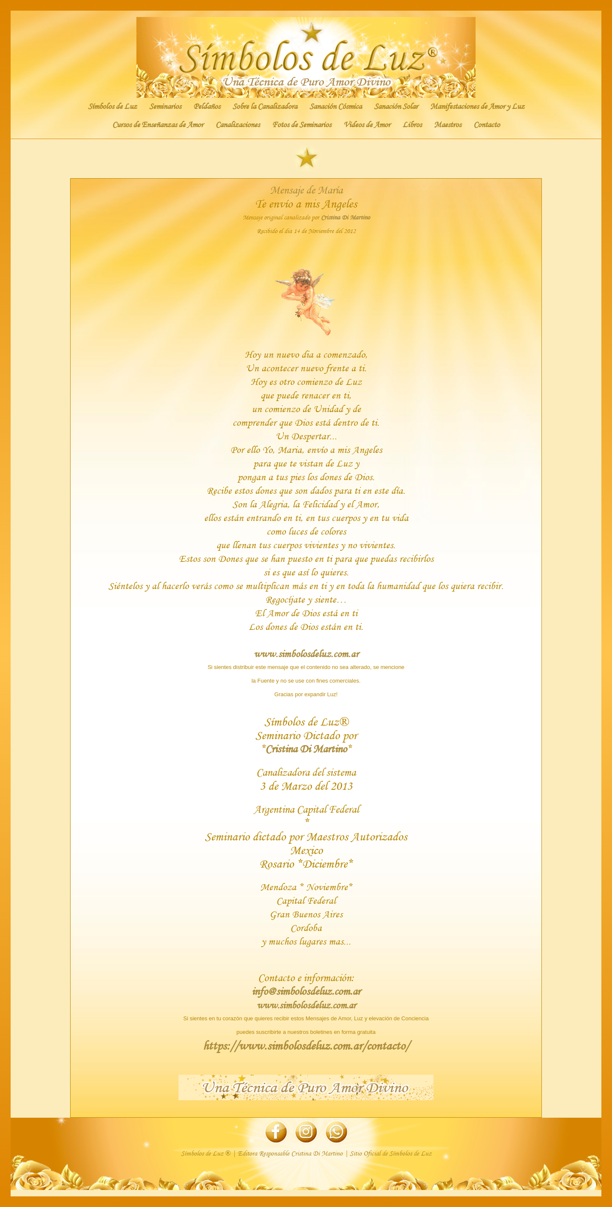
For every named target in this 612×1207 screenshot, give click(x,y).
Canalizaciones (237, 125)
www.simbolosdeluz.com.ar (306, 1005)
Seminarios (165, 106)
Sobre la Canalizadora (264, 106)
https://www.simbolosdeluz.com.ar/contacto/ (306, 1045)
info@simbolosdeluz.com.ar (306, 991)
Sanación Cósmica (335, 106)
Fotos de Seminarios (301, 125)
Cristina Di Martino (345, 217)
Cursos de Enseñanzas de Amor (157, 125)
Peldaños (206, 106)
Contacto (486, 125)
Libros (412, 125)
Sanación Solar (396, 106)
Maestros (447, 125)
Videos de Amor (366, 125)
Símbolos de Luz (112, 106)
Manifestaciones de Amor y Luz (477, 106)
